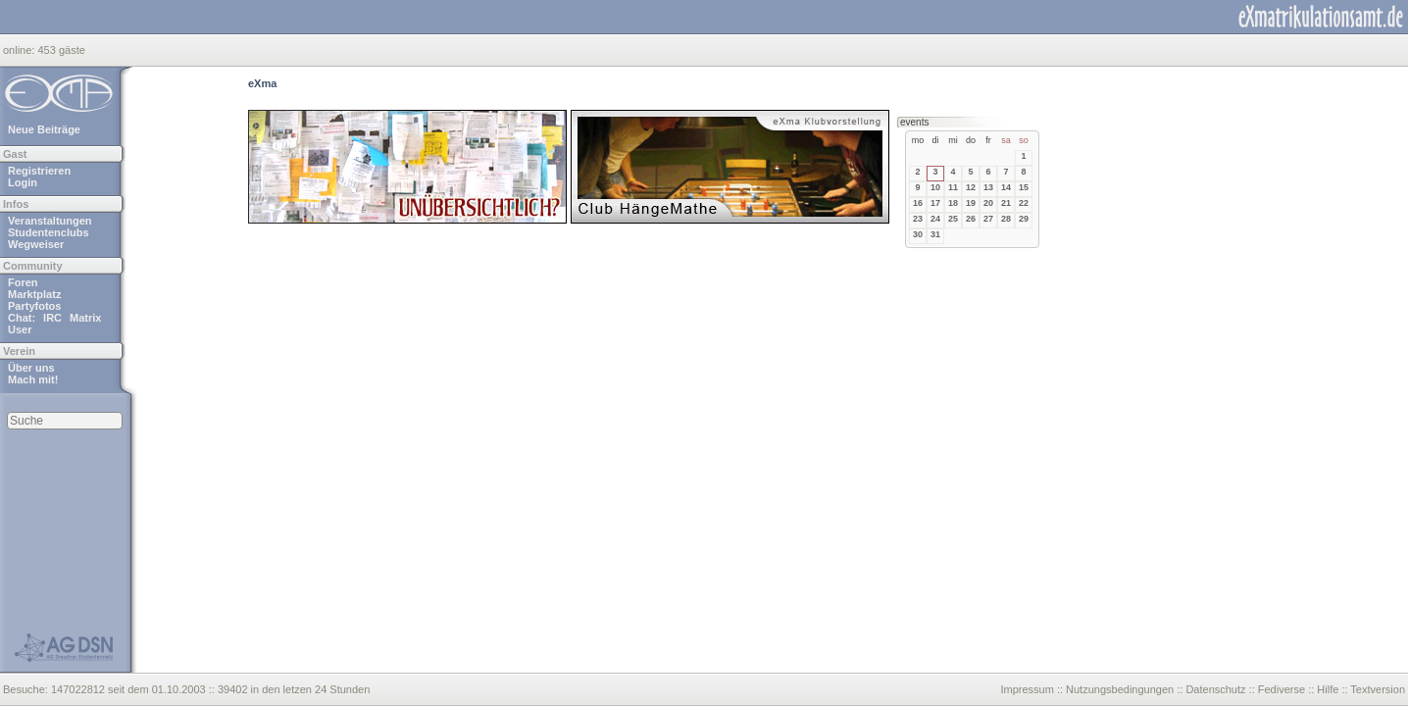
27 (988, 219)
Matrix (85, 318)
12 (971, 187)
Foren (23, 282)
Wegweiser (36, 244)
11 (953, 187)
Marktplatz (34, 294)
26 (971, 219)
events (914, 122)
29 (1024, 219)
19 (971, 203)
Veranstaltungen (50, 221)
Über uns (31, 368)
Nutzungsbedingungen (1120, 689)
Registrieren (39, 170)
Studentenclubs (48, 232)
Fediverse (1281, 689)
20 (988, 203)
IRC (52, 318)
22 (1024, 203)
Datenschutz (1215, 689)
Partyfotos (34, 306)
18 (953, 203)
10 (935, 187)
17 (935, 203)
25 (953, 219)
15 (1024, 187)
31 (935, 234)
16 (918, 203)
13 (988, 187)
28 (1006, 219)
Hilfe (1327, 689)
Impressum (1026, 689)
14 (1006, 187)
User (19, 329)
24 (935, 219)
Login (22, 182)
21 (1006, 203)
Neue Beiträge (44, 129)
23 (918, 219)
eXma (262, 83)
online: (20, 50)
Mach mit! (33, 379)
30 (918, 234)
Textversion (1377, 689)
